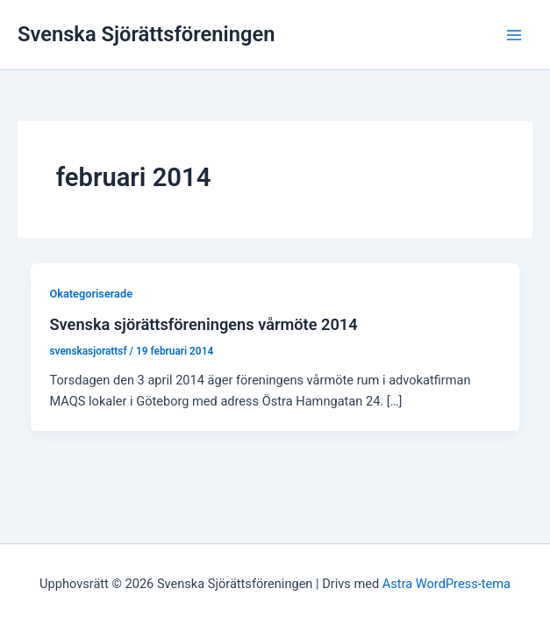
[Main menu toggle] (514, 35)
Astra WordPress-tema (446, 584)
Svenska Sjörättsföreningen (146, 34)
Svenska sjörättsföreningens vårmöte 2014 (203, 324)
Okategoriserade (90, 293)
